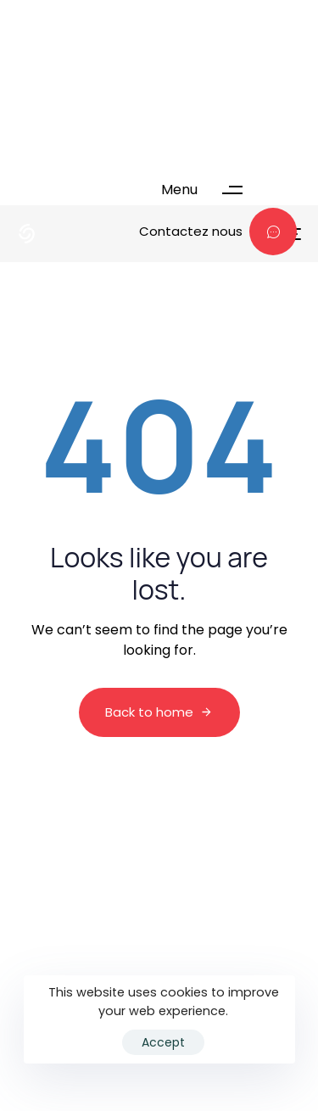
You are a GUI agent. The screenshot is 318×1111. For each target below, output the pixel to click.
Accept (163, 1042)
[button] (210, 190)
